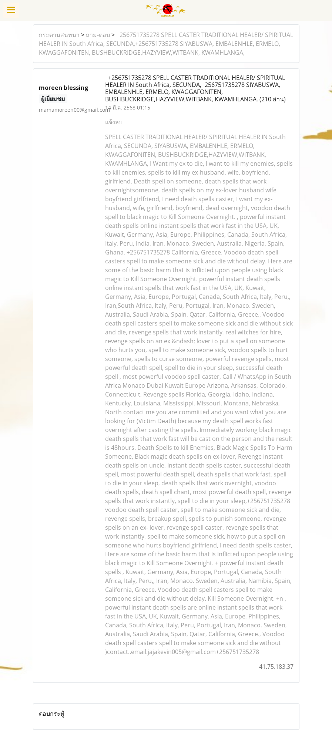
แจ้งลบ (114, 122)
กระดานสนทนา (59, 35)
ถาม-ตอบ (98, 35)
